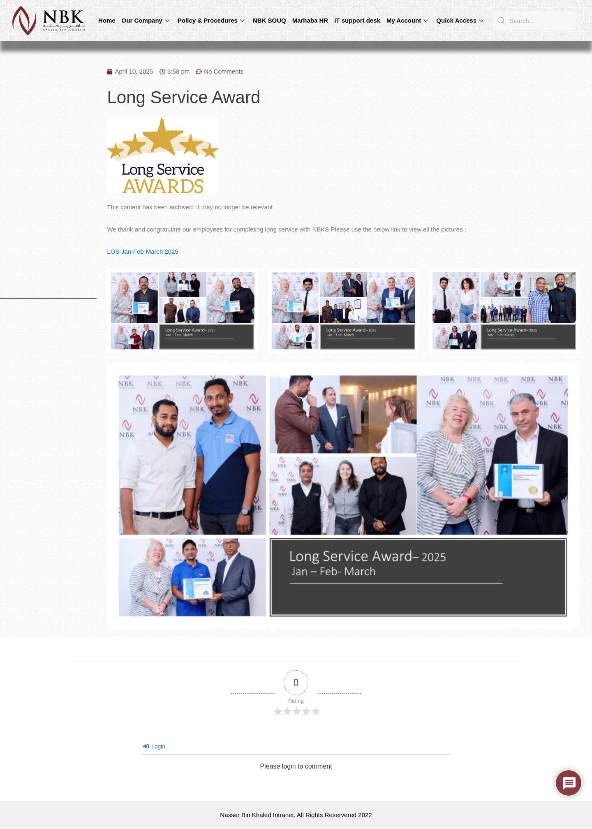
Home (107, 20)
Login (154, 746)
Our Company (146, 20)
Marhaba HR (310, 20)
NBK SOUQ (269, 20)
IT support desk (357, 20)
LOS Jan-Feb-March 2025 (142, 251)
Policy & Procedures (212, 20)
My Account (408, 20)
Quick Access (461, 20)
